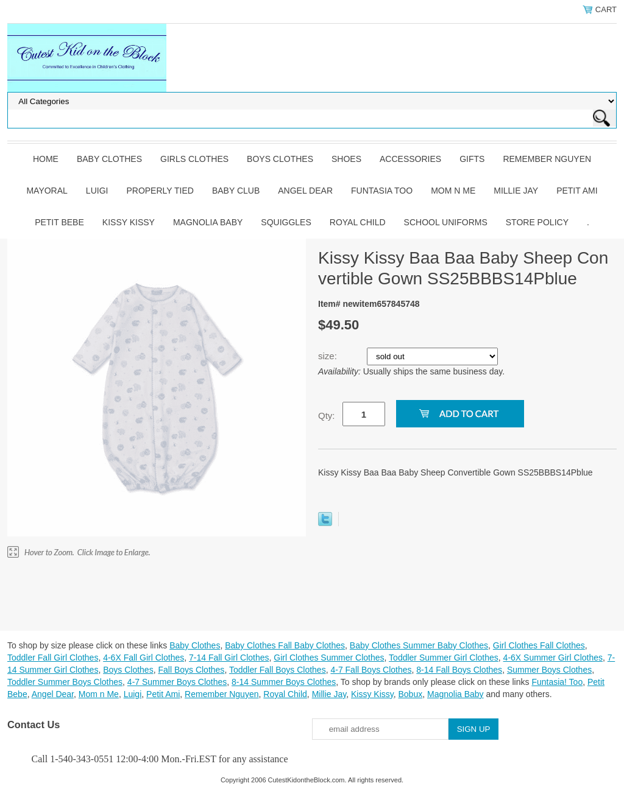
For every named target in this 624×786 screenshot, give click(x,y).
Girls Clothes (194, 159)
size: (328, 356)
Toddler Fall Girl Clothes (52, 657)
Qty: (326, 415)
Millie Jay (516, 190)
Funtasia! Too (557, 682)
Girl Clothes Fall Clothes (539, 645)
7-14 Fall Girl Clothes (229, 657)
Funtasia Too (382, 190)
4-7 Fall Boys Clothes (370, 670)
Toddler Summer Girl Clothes (443, 657)
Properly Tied (159, 190)
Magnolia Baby (208, 222)
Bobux (410, 694)
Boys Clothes (280, 159)
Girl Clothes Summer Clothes (329, 657)
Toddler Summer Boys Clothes (64, 682)
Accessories (410, 159)
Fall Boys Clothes (191, 670)
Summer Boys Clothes (549, 670)
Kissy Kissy (128, 222)
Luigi (97, 190)
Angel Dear (305, 190)
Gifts (471, 159)
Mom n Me (453, 190)
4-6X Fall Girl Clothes (143, 657)
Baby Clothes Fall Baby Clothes (285, 645)
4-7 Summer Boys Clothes (177, 682)
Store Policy (537, 222)
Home (45, 159)
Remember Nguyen (547, 159)
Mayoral (46, 190)
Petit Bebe (59, 222)
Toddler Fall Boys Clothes (277, 670)
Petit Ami (576, 190)
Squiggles (286, 222)
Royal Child (358, 222)
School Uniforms (446, 222)
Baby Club (236, 190)
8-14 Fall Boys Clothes (459, 670)
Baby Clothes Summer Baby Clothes (419, 645)
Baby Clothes (109, 159)
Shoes (346, 159)
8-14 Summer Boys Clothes (284, 682)
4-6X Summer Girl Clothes (553, 657)
